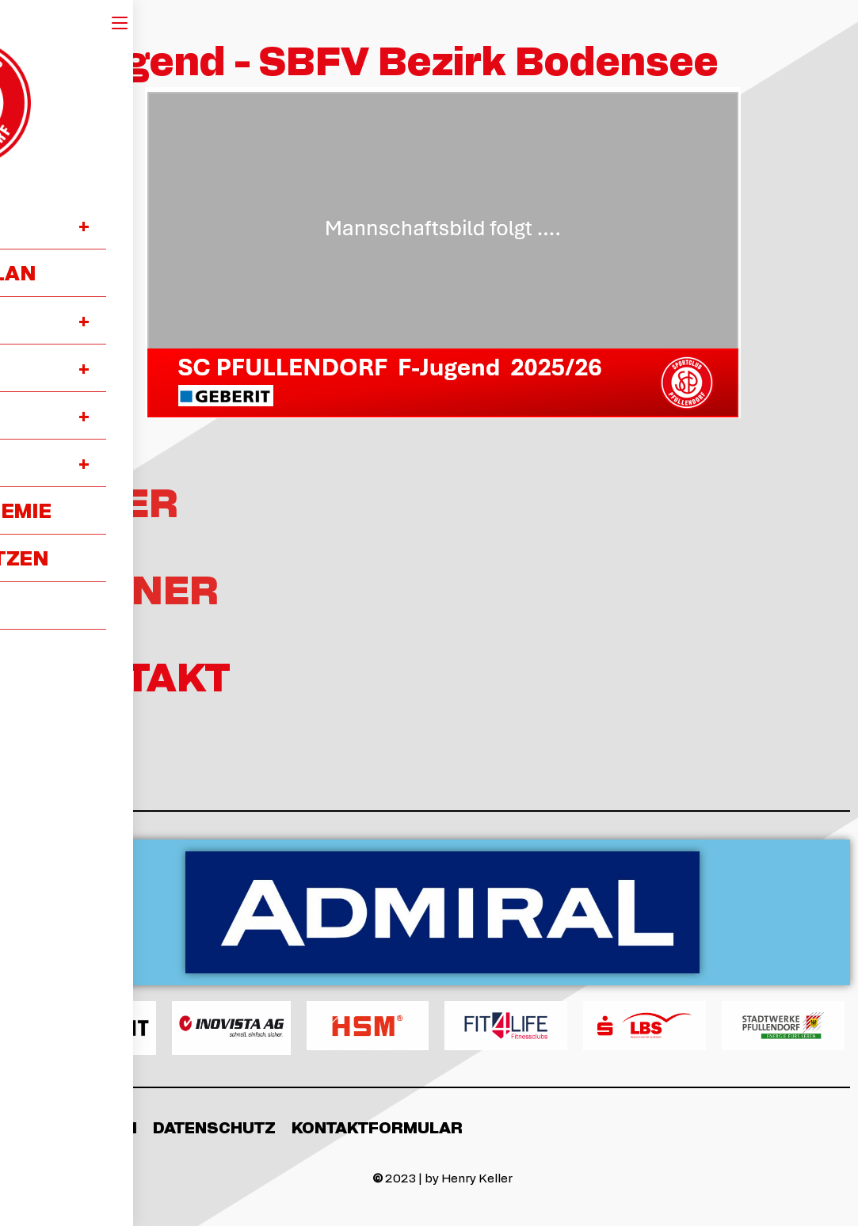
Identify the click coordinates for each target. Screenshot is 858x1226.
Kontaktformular (377, 1127)
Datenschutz (214, 1127)
